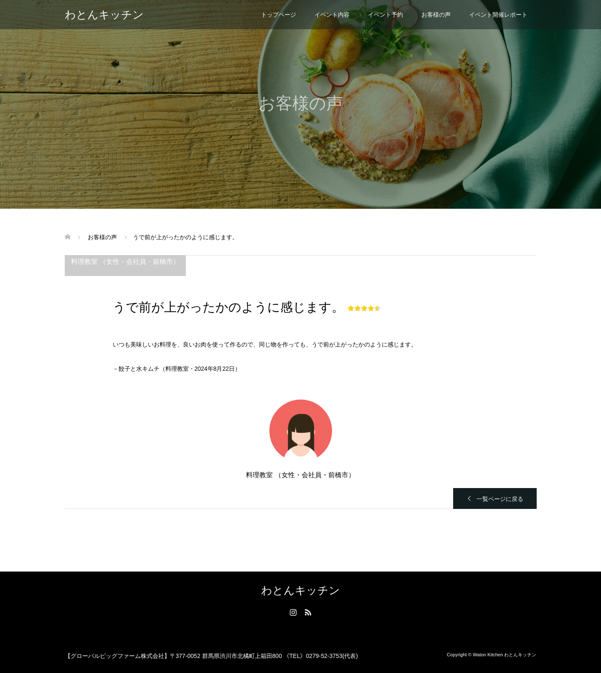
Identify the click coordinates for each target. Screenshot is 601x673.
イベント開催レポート (498, 14)
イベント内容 (332, 14)
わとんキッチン (104, 14)
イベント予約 (385, 14)
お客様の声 (436, 14)
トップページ (278, 14)
